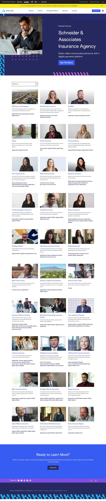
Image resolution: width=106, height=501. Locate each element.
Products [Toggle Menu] (40, 10)
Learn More (75, 6)
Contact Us (96, 10)
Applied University (94, 2)
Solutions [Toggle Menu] (31, 10)
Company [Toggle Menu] (74, 10)
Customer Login (83, 2)
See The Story (66, 63)
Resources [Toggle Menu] (65, 10)
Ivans (24, 10)
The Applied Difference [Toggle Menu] (52, 10)
